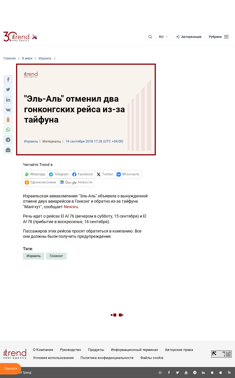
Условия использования (53, 358)
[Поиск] (150, 36)
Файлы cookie (151, 358)
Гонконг (56, 256)
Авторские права (179, 350)
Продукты (96, 350)
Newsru (71, 206)
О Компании (43, 350)
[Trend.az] (20, 37)
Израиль (34, 256)
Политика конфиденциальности (107, 358)
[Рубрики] (219, 36)
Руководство (70, 350)
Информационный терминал (134, 350)
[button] (8, 80)
